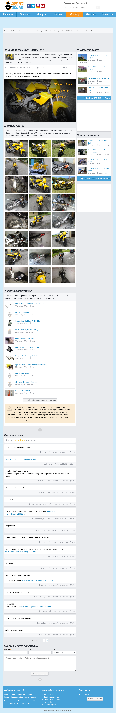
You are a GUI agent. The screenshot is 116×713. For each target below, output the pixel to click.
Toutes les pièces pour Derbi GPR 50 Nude (40, 400)
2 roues (25, 14)
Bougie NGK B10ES (22, 391)
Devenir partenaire (95, 699)
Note (54, 650)
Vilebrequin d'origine (22, 373)
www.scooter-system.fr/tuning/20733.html (37, 580)
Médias (91, 14)
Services (108, 14)
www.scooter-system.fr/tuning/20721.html (36, 607)
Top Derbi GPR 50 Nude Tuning (96, 98)
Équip (41, 14)
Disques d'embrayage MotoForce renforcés (31, 356)
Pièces (58, 14)
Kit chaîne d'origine (22, 312)
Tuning (74, 14)
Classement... (85, 694)
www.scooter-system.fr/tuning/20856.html (20, 552)
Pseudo (7, 650)
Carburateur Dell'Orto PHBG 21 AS (28, 321)
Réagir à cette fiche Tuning (22, 646)
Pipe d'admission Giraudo (24, 338)
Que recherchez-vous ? (75, 3)
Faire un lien (48, 702)
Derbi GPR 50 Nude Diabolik (99, 78)
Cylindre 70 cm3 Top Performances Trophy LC (32, 365)
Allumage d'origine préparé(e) (26, 382)
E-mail (31, 650)
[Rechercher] (98, 7)
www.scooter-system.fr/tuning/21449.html (20, 459)
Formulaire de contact (52, 699)
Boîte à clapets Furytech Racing (27, 347)
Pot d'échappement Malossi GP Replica (30, 303)
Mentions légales (50, 705)
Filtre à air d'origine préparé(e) (26, 330)
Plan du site (48, 694)
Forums (8, 14)
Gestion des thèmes (51, 697)
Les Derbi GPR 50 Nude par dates (95, 178)
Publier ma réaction (40, 674)
